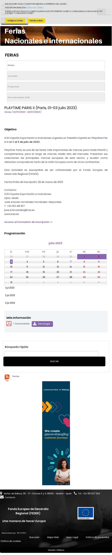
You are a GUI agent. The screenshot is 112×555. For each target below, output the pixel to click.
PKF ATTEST (21, 533)
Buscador (35, 537)
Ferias (11, 65)
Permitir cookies (36, 20)
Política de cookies (34, 7)
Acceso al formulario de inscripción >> (28, 222)
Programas (13, 86)
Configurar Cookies (15, 20)
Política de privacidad (97, 537)
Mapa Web (53, 537)
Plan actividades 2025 (19, 97)
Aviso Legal (72, 537)
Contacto (10, 497)
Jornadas (12, 76)
